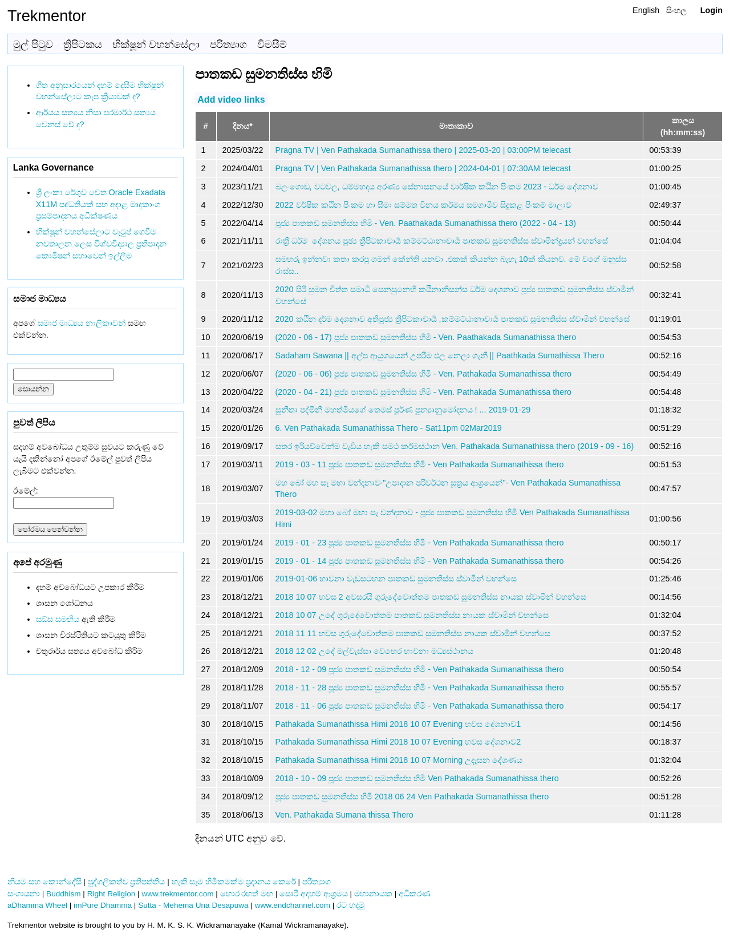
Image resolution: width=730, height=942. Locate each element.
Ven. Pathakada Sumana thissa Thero (344, 814)
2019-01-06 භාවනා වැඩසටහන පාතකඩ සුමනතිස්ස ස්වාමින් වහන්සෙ (396, 578)
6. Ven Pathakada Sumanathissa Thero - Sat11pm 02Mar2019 (388, 427)
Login (711, 10)
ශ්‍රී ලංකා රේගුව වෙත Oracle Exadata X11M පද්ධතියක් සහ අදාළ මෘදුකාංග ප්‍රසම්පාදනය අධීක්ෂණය (100, 204)
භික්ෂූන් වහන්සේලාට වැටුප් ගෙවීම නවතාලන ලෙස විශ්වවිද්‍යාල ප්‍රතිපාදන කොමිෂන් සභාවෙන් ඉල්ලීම (101, 243)
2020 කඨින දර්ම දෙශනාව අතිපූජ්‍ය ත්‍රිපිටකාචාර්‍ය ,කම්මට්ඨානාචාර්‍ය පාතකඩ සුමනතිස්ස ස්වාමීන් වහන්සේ (452, 319)
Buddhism (63, 894)
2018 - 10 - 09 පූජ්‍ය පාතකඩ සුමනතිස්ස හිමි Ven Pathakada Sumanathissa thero (417, 778)
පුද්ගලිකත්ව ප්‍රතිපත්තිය (126, 882)
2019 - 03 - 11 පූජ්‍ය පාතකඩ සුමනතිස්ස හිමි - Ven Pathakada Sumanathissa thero (419, 464)
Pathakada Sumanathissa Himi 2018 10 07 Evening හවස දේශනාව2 (398, 741)
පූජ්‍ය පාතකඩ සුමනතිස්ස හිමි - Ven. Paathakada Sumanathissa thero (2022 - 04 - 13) (426, 223)
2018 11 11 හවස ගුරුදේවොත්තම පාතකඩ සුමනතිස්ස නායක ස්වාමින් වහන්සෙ (412, 633)
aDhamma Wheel (37, 905)
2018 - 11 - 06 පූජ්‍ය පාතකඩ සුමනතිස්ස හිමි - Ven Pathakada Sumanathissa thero (419, 705)
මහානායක (373, 894)
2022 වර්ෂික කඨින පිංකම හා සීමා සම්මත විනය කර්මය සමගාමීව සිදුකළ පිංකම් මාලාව (423, 204)
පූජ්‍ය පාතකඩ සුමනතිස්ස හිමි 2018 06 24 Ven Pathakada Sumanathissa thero (412, 796)
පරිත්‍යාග (228, 44)
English (645, 10)
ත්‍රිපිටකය (82, 44)
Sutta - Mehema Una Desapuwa (193, 905)
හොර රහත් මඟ (247, 894)
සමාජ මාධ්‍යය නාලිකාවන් (81, 323)
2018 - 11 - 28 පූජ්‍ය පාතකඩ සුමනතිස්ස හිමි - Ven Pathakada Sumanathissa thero (419, 687)
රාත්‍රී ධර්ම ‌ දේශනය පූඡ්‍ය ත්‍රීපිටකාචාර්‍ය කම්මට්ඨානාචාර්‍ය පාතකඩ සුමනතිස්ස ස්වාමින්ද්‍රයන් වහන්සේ (441, 240)
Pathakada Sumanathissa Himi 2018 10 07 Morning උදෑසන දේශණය (399, 760)
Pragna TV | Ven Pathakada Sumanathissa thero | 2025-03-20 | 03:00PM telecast (423, 150)
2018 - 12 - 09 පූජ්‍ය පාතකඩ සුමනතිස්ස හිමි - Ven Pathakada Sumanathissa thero (419, 669)
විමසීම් (272, 44)
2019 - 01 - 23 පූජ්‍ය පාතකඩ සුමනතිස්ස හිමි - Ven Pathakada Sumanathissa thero (419, 542)
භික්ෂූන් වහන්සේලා (156, 44)
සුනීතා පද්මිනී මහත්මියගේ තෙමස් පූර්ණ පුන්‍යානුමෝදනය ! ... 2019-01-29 (403, 409)
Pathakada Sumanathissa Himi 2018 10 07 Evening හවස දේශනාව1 (398, 724)
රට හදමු (350, 905)
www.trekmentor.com (177, 894)
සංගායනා (23, 894)
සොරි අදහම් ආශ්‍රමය (313, 894)
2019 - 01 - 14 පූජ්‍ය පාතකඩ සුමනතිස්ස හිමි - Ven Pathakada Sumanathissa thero (419, 560)
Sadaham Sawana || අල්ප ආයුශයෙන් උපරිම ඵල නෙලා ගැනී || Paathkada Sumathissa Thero (440, 355)
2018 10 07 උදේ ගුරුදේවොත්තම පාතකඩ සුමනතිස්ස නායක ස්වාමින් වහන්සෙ (412, 615)
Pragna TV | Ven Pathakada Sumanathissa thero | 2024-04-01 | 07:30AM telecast (423, 168)
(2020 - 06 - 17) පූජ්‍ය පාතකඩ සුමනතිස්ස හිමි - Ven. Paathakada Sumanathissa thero (426, 337)
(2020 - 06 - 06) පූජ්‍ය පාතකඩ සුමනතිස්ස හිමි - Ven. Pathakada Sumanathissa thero (423, 373)
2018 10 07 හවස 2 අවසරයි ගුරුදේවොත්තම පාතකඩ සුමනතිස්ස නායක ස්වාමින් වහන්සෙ (430, 596)
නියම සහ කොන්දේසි (44, 882)
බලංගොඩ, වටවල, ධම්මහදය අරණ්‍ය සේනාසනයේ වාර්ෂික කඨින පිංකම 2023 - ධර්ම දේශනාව (437, 186)
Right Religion (111, 894)
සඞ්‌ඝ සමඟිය (57, 619)
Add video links (231, 99)
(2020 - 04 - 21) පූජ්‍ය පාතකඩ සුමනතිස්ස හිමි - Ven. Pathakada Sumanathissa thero (423, 392)
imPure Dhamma (103, 905)
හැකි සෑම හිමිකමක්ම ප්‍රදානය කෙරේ (234, 882)
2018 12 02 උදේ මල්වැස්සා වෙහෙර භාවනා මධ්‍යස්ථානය (374, 651)
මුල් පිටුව (33, 44)
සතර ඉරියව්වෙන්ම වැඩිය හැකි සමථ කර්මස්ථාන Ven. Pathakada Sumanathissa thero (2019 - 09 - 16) (454, 446)
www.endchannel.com (292, 905)
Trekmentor (46, 16)
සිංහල (676, 10)
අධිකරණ (415, 894)
